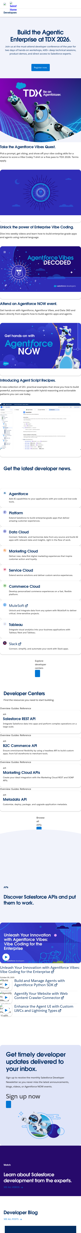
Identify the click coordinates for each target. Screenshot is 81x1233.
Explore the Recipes (12, 451)
